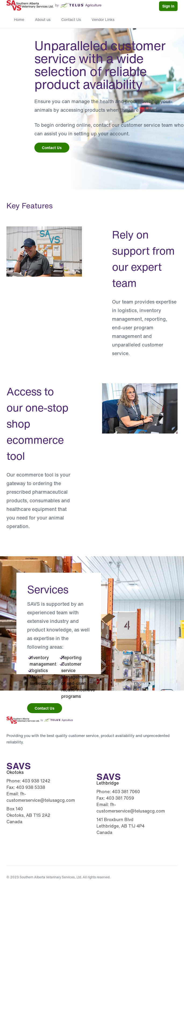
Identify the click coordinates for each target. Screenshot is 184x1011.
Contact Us (52, 147)
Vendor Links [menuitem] (103, 19)
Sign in (168, 6)
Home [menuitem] (19, 19)
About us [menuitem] (42, 19)
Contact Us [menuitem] (71, 19)
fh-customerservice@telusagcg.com (40, 796)
